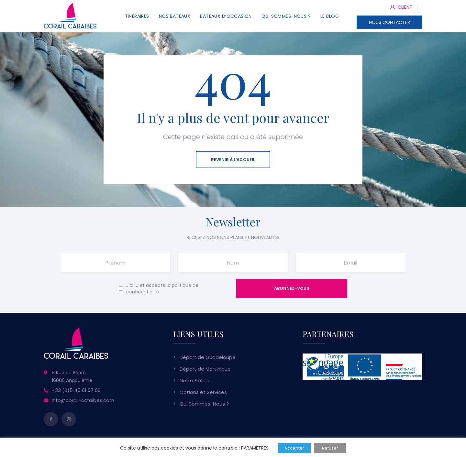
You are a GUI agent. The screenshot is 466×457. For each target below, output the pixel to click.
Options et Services (203, 392)
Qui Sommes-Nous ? (286, 16)
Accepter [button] (294, 448)
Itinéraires (136, 16)
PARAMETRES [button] (255, 448)
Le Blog (329, 16)
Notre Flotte (194, 380)
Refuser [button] (330, 448)
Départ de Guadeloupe (208, 357)
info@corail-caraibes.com (83, 400)
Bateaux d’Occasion (226, 16)
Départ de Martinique (205, 368)
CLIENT (401, 7)
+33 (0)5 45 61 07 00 (76, 390)
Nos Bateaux (175, 16)
